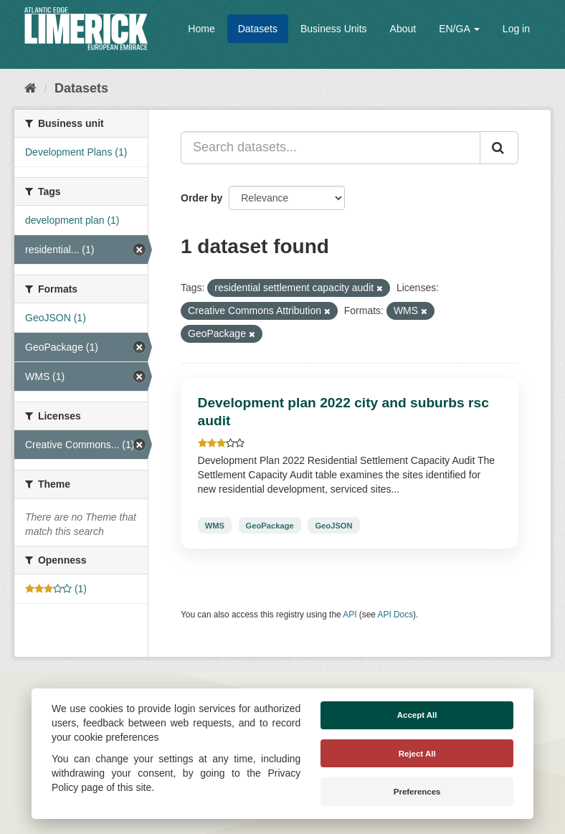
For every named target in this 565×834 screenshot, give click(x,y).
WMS (214, 525)
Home (201, 28)
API (349, 615)
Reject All (417, 753)
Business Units (333, 28)
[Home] (30, 88)
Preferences (417, 791)
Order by (201, 198)
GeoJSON (333, 525)
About (403, 28)
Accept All (417, 715)
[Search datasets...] (330, 147)
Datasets (257, 28)
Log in (516, 28)
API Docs (396, 615)
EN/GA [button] (459, 28)
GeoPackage (270, 525)
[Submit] (499, 147)
